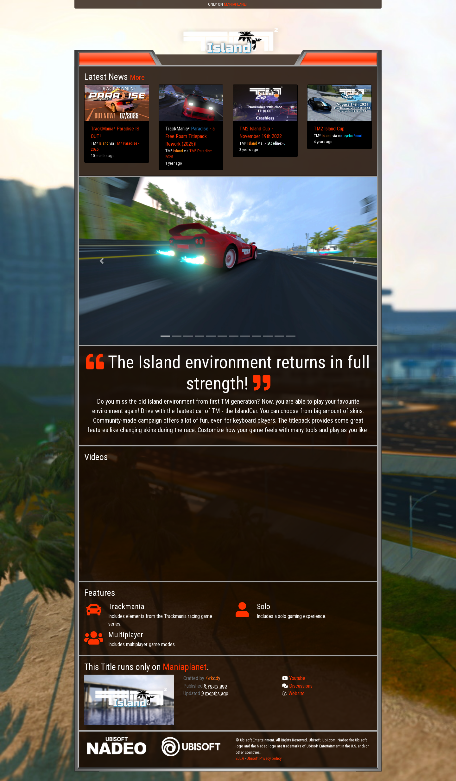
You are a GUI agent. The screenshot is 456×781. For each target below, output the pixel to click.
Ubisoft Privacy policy (264, 758)
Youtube (293, 678)
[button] (101, 261)
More (137, 77)
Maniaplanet (236, 4)
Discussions (297, 686)
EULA (240, 758)
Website (293, 693)
